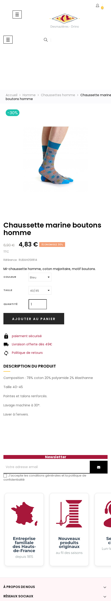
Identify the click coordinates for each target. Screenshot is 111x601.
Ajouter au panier (34, 319)
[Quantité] (38, 304)
